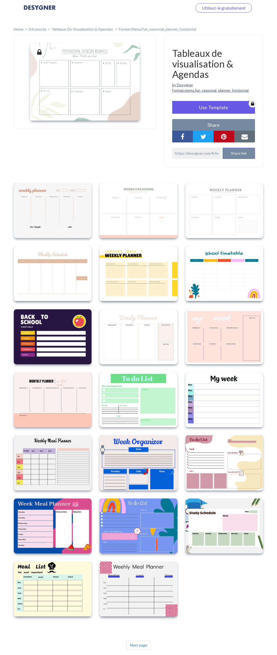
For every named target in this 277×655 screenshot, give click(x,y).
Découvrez (37, 29)
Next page (138, 645)
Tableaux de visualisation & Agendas (82, 29)
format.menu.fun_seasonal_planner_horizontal (157, 29)
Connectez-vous (171, 8)
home (19, 29)
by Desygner (182, 85)
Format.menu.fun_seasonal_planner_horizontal (210, 90)
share (213, 125)
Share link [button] (239, 153)
